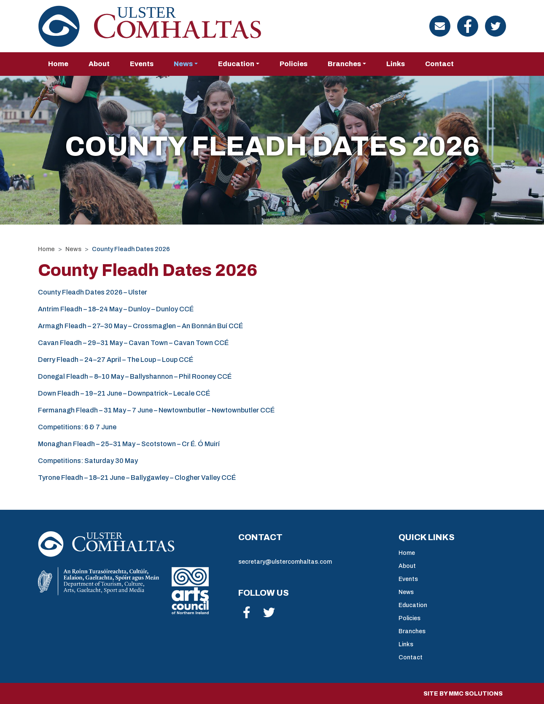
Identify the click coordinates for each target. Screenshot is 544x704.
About (99, 63)
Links (395, 63)
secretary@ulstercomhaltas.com (285, 562)
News (73, 249)
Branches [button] (344, 63)
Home (58, 63)
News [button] (183, 63)
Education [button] (236, 63)
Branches (412, 631)
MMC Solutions (476, 694)
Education (413, 605)
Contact (439, 63)
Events (142, 63)
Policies (293, 63)
